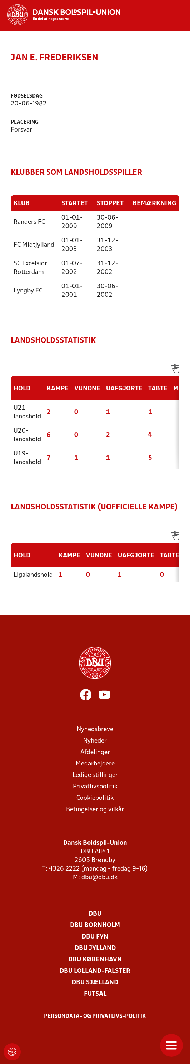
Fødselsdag (27, 96)
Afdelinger (95, 752)
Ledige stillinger (95, 775)
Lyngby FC (28, 291)
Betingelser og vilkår (95, 810)
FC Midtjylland (34, 245)
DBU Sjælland (95, 983)
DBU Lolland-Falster (95, 971)
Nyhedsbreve (95, 729)
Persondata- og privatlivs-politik (95, 1016)
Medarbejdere (95, 764)
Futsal (95, 994)
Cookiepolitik (95, 798)
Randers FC (29, 222)
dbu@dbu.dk (99, 878)
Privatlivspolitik (95, 787)
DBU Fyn (95, 937)
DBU (95, 914)
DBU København (95, 960)
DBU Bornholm (95, 925)
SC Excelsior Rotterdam (30, 268)
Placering (25, 122)
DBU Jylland (95, 948)
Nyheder (95, 741)
